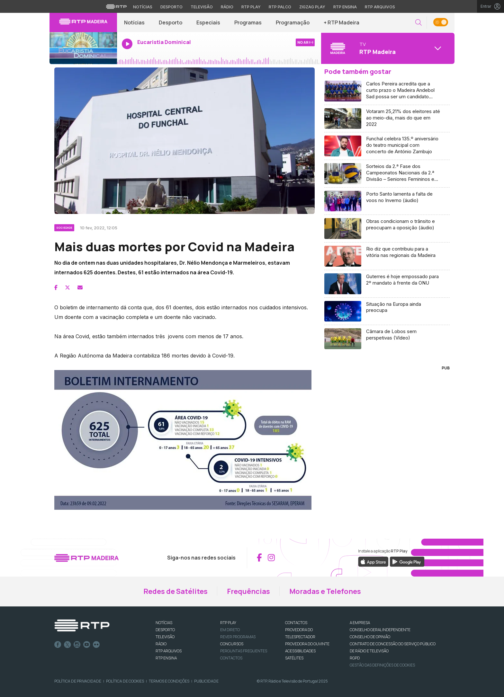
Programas (248, 22)
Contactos (231, 658)
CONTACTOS (296, 622)
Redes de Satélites (175, 591)
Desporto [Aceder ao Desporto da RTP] (171, 6)
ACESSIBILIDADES (300, 651)
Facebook (57, 644)
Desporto (170, 22)
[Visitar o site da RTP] (116, 6)
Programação (293, 22)
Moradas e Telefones (325, 591)
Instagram (77, 644)
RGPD (355, 658)
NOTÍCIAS (164, 622)
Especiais (208, 22)
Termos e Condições (169, 681)
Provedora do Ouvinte (307, 644)
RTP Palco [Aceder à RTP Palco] (280, 6)
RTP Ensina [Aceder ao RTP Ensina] (345, 6)
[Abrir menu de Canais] (387, 48)
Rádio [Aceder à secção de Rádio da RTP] (227, 6)
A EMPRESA (360, 622)
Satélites (294, 658)
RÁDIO (161, 644)
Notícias (134, 22)
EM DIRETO (230, 629)
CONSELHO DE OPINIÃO (370, 637)
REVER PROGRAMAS (238, 637)
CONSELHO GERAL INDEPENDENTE (380, 629)
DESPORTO (165, 629)
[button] (418, 22)
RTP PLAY (228, 622)
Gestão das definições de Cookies (382, 665)
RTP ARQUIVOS (169, 651)
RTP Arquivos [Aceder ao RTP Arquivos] (380, 6)
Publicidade (206, 681)
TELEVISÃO (165, 637)
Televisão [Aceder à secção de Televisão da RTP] (202, 6)
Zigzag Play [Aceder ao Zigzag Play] (312, 6)
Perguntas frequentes (243, 651)
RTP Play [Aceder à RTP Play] (251, 6)
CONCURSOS (231, 644)
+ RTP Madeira (341, 22)
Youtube (86, 644)
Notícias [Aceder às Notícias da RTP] (142, 6)
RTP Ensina (166, 658)
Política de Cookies (125, 681)
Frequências (248, 591)
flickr (96, 644)
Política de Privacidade (77, 681)
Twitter (67, 644)
